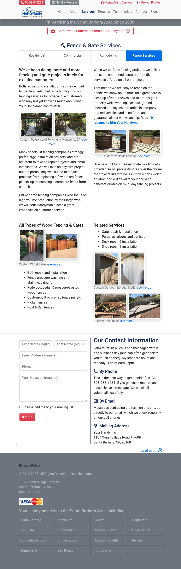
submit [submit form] (27, 417)
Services (88, 12)
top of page (150, 451)
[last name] (70, 344)
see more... (145, 156)
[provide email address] (53, 355)
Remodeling (108, 55)
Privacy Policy (29, 465)
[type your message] (53, 388)
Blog (153, 12)
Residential (37, 55)
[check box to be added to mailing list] (20, 407)
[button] (32, 2)
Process (104, 12)
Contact (141, 12)
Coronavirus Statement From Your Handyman (90, 31)
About (74, 12)
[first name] (35, 344)
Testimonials (122, 12)
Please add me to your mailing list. (49, 407)
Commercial (73, 55)
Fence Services (144, 55)
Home (61, 12)
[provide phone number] (53, 367)
